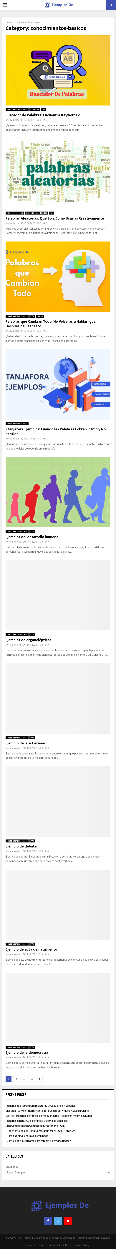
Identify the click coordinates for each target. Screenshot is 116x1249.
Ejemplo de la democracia (27, 1052)
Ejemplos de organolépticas (28, 640)
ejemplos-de (14, 541)
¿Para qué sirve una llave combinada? (27, 1135)
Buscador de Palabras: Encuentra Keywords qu (44, 115)
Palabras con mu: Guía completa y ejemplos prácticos (37, 1120)
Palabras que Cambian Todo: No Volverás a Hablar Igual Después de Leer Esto (51, 323)
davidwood (13, 120)
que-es (40, 316)
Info (43, 110)
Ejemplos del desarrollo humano (32, 537)
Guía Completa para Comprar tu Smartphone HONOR (36, 1125)
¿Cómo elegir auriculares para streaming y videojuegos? (38, 1140)
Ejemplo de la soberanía (25, 743)
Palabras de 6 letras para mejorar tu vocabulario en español (40, 1105)
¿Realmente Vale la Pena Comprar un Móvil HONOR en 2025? (41, 1130)
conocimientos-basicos (17, 110)
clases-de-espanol (14, 213)
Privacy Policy (82, 1245)
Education (34, 110)
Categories (12, 1166)
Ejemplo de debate (21, 846)
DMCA (42, 1245)
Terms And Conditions (60, 1245)
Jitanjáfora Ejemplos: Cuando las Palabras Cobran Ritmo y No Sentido (56, 431)
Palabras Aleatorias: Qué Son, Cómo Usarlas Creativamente (55, 218)
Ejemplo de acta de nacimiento (31, 949)
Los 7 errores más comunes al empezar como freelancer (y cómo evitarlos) (49, 1115)
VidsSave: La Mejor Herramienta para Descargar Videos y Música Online (47, 1110)
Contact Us (29, 1245)
